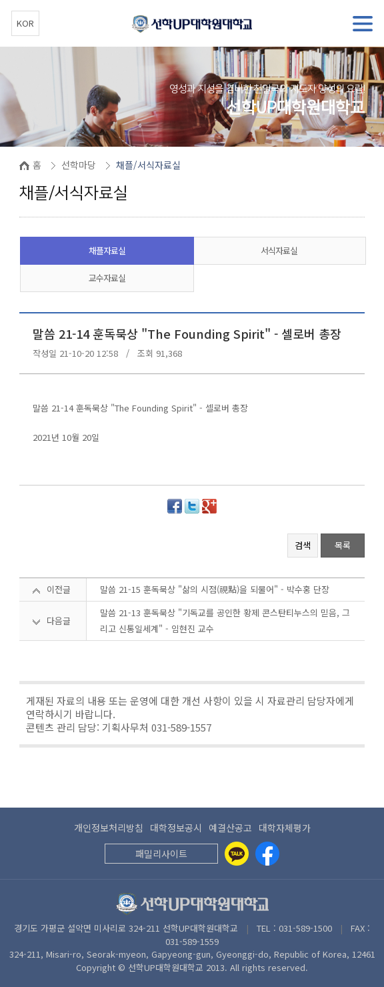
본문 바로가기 (0, 0)
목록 (343, 545)
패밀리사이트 (161, 853)
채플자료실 (107, 250)
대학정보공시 (176, 827)
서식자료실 (279, 250)
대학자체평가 (285, 827)
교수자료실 (107, 277)
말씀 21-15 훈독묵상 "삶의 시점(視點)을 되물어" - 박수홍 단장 (214, 589)
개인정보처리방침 (108, 827)
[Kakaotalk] (237, 854)
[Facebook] (267, 854)
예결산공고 (230, 827)
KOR (25, 23)
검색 (303, 545)
